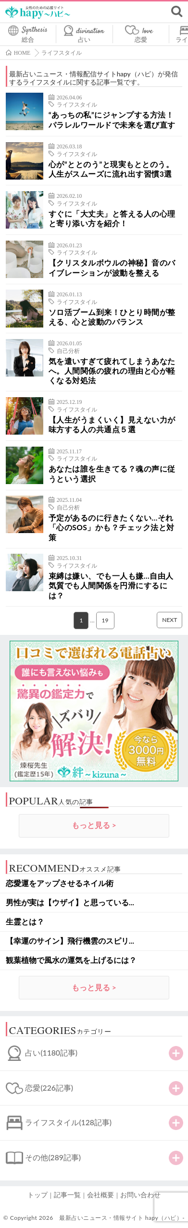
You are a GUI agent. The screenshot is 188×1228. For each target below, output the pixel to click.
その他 (53, 1157)
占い (84, 39)
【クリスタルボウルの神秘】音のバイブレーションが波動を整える (112, 267)
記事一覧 (67, 1195)
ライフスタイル (77, 105)
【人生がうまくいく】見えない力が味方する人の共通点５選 (112, 424)
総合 (28, 39)
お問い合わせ (140, 1195)
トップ (37, 1195)
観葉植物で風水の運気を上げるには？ (71, 960)
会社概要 (100, 1195)
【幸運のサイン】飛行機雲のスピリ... (70, 940)
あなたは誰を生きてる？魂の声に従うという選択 (112, 473)
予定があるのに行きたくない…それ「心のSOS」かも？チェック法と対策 (112, 527)
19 (105, 620)
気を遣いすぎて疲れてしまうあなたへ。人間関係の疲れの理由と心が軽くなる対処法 (112, 371)
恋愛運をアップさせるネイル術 (59, 883)
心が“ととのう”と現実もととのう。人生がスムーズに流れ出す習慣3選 (111, 169)
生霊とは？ (25, 921)
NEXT (169, 619)
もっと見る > (94, 825)
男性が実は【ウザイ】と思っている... (70, 902)
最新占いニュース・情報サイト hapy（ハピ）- (122, 1217)
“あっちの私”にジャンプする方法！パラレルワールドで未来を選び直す (112, 119)
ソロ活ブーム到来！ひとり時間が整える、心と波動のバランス (112, 317)
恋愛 (141, 39)
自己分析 (68, 351)
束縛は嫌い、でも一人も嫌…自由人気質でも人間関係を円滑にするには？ (111, 585)
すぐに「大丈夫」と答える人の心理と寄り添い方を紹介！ (112, 218)
